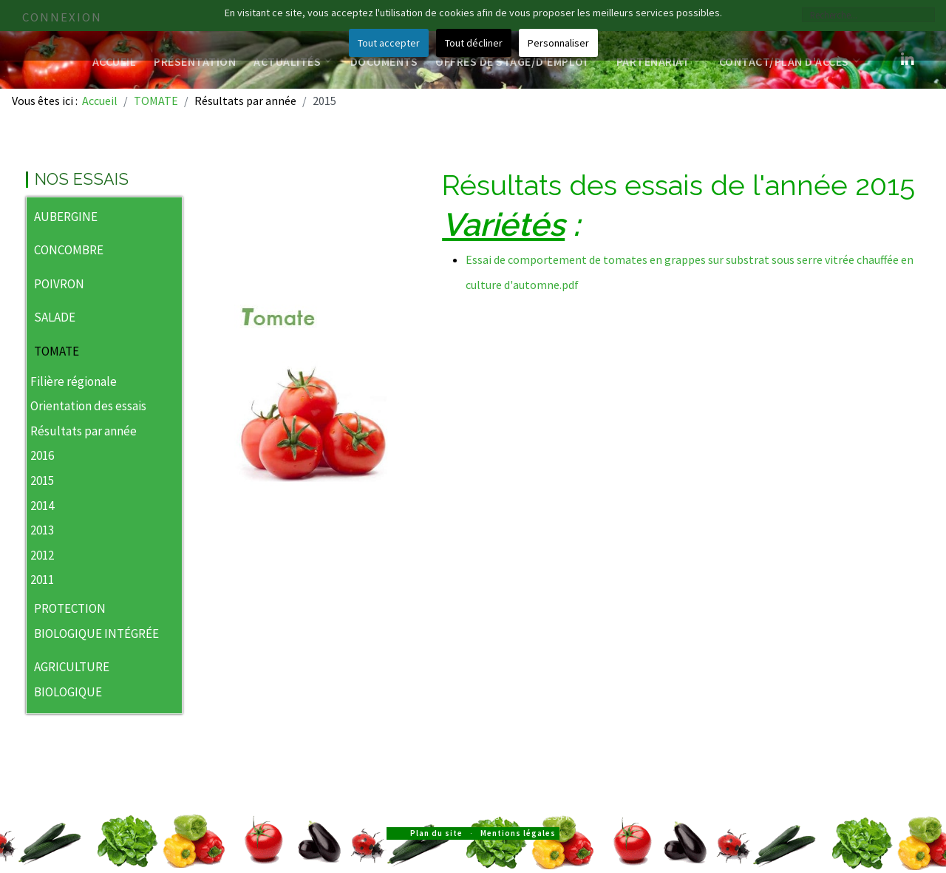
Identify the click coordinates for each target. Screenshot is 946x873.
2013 (42, 530)
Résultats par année (83, 431)
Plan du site (436, 833)
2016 (42, 455)
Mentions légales (518, 833)
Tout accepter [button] (389, 43)
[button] (170, 218)
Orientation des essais (88, 406)
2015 (42, 480)
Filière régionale (73, 381)
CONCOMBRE (68, 250)
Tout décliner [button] (474, 43)
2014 (42, 505)
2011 (42, 579)
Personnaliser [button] (558, 43)
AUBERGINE (66, 216)
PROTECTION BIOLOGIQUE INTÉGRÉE (96, 621)
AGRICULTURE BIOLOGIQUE (71, 679)
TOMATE (56, 351)
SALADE (54, 317)
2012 (42, 555)
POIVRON (59, 284)
